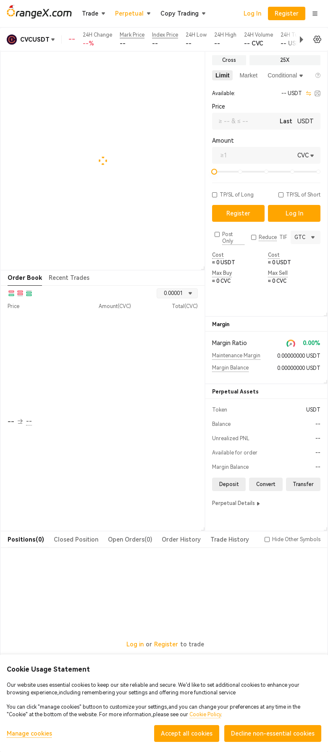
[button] (295, 39)
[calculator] (317, 93)
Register (166, 644)
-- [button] (15, 422)
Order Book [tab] (25, 277)
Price (218, 106)
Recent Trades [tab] (69, 277)
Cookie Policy (205, 714)
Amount (223, 140)
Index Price (165, 35)
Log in (135, 644)
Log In (252, 13)
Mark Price (132, 35)
